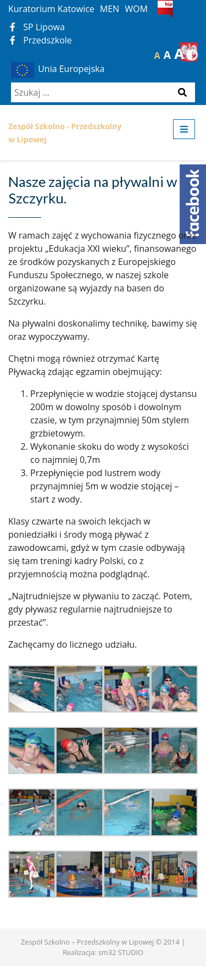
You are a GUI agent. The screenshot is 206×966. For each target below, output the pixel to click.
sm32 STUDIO (120, 952)
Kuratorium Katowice (51, 9)
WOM (136, 9)
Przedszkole (41, 40)
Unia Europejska (56, 69)
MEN (109, 9)
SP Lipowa (37, 27)
